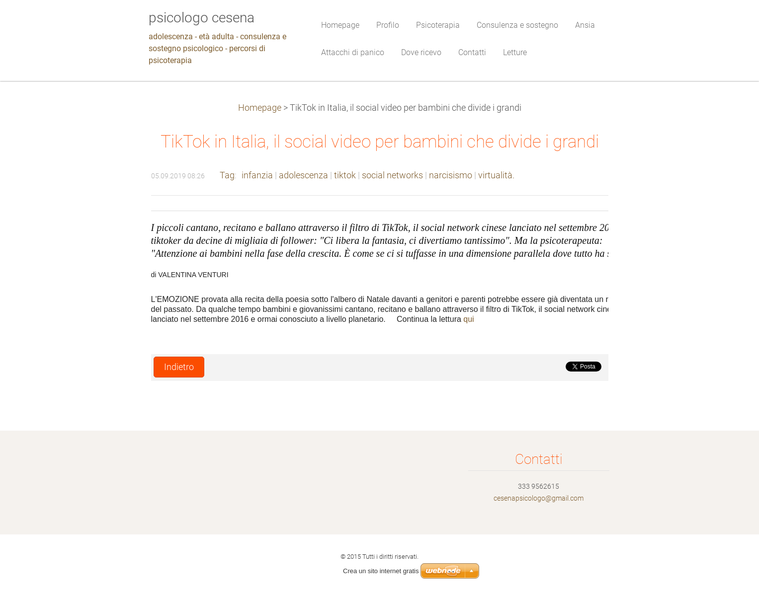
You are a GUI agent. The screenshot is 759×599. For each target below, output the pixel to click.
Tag (227, 175)
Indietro (179, 367)
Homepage (259, 108)
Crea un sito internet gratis (381, 571)
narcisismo (450, 175)
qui (468, 319)
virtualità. (496, 175)
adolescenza (303, 175)
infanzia (257, 175)
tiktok (345, 175)
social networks (392, 175)
